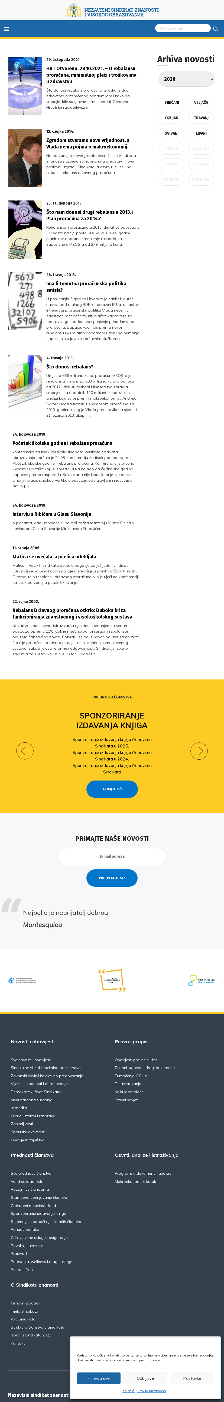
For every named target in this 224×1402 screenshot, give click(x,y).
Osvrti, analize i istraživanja (146, 1106)
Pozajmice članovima (30, 1140)
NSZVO (35, 1363)
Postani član (22, 1220)
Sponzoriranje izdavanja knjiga (112, 671)
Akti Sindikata (23, 1270)
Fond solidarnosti (26, 1132)
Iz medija (19, 1058)
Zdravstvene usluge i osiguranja (39, 1188)
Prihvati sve (98, 1378)
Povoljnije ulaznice (27, 1196)
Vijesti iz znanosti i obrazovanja (39, 1034)
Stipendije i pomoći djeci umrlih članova (46, 1172)
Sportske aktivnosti (28, 1082)
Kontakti (18, 1294)
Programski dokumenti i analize (143, 1124)
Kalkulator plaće (129, 1042)
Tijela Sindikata (24, 1261)
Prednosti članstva (112, 648)
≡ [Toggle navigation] (6, 28)
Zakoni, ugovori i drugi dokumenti (145, 1018)
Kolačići (128, 1391)
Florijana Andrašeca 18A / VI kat (52, 1359)
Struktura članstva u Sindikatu (37, 1277)
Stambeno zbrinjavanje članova (39, 1148)
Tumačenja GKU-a (131, 1026)
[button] (25, 702)
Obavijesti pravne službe (136, 1010)
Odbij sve (145, 1378)
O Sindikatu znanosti (34, 1236)
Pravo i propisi (131, 992)
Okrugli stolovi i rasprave (33, 1066)
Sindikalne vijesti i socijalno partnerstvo (46, 1018)
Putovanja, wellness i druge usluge (41, 1212)
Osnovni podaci (25, 1254)
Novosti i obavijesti (32, 992)
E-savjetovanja (128, 1034)
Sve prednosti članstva (31, 1124)
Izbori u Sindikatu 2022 (31, 1286)
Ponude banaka (25, 1180)
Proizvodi (19, 1204)
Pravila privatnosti (151, 1391)
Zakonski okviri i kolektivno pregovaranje (47, 1026)
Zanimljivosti (22, 1074)
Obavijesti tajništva (27, 1090)
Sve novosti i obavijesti (31, 1010)
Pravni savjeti (126, 1050)
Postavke (192, 1378)
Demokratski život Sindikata (36, 1042)
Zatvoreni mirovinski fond (33, 1156)
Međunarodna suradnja (32, 1050)
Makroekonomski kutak (135, 1132)
